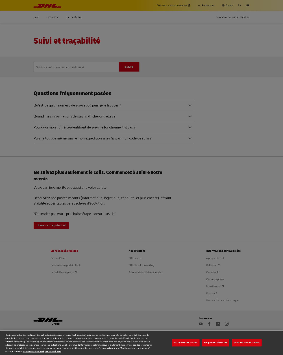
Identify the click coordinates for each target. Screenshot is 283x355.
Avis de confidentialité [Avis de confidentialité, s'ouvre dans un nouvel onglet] (33, 351)
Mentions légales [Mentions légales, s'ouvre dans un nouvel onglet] (53, 351)
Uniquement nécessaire (215, 342)
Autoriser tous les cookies (247, 342)
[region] (141, 342)
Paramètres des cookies (185, 342)
